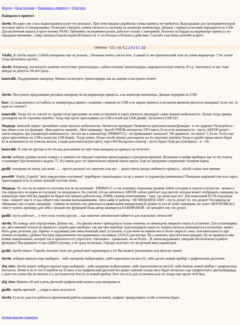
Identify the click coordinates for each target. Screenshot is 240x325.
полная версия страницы (20, 317)
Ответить (79, 8)
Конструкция (24, 8)
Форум (7, 8)
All (143, 47)
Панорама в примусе (53, 8)
